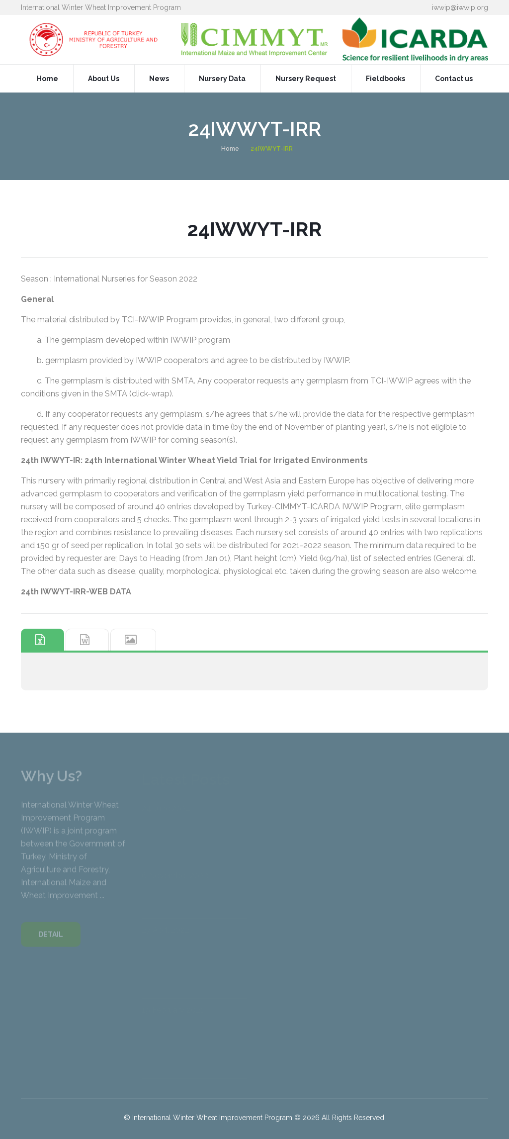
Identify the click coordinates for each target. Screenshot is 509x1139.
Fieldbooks (385, 79)
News (159, 79)
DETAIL (50, 938)
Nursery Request (305, 79)
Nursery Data (222, 79)
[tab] (42, 640)
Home (47, 79)
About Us (103, 79)
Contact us (454, 79)
